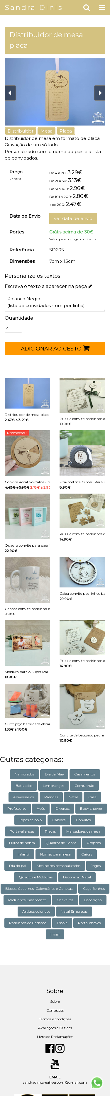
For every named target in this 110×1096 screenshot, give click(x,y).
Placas (50, 831)
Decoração (93, 900)
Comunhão (84, 785)
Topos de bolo (30, 820)
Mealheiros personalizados (58, 865)
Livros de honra (22, 843)
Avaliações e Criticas (55, 1028)
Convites (83, 820)
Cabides (58, 820)
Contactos (55, 1010)
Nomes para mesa (55, 854)
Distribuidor (20, 131)
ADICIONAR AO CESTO (55, 348)
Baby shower (91, 808)
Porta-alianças (22, 831)
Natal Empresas (74, 911)
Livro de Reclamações (55, 1036)
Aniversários (23, 797)
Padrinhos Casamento (27, 900)
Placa (66, 131)
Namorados (24, 774)
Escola (62, 923)
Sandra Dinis (34, 7)
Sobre (55, 1001)
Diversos (62, 808)
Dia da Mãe (54, 774)
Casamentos (84, 774)
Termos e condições (55, 1019)
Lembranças (53, 785)
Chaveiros (65, 900)
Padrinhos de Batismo (27, 923)
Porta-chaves (89, 923)
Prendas (51, 797)
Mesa (46, 131)
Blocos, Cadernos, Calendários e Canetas (38, 888)
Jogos (96, 865)
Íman (55, 934)
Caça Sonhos (94, 888)
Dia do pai (17, 865)
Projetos (94, 843)
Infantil (24, 854)
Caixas (86, 854)
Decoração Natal (77, 877)
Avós (41, 808)
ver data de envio (73, 218)
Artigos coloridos (36, 911)
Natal (73, 797)
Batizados (24, 785)
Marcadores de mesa (83, 831)
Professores (16, 808)
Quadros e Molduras (36, 877)
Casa (92, 797)
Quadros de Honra (60, 843)
